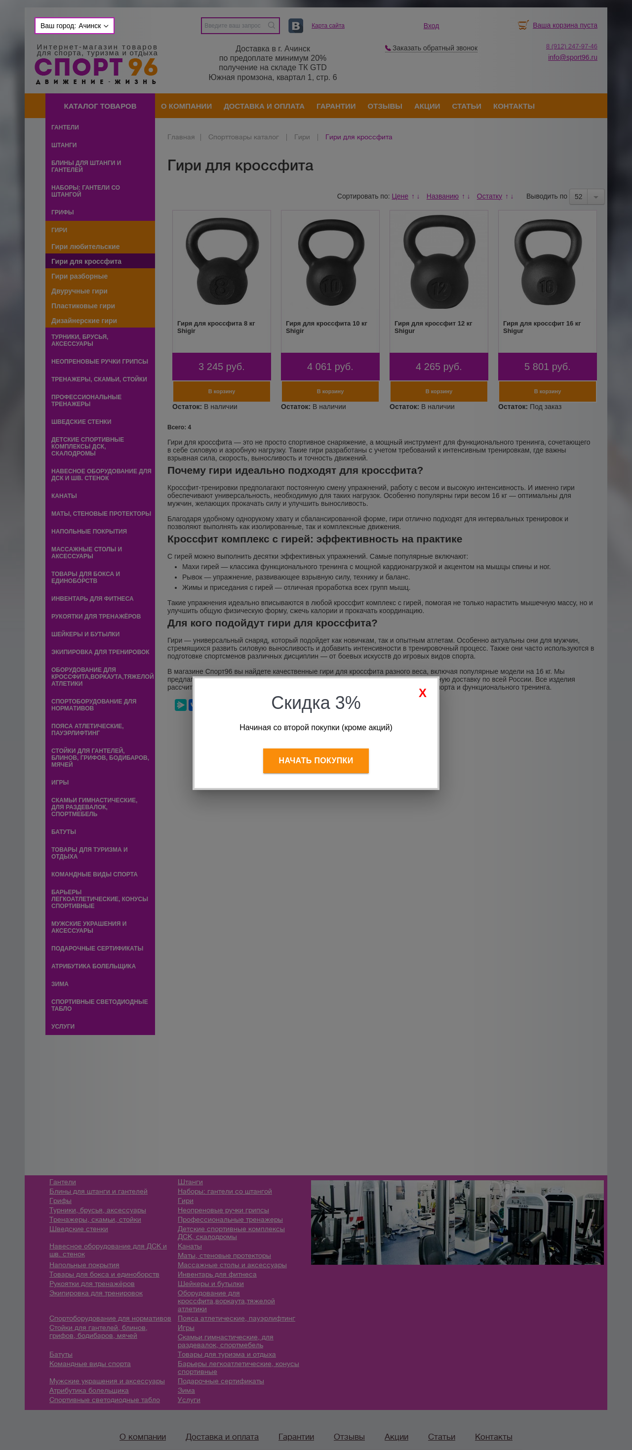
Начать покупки (316, 760)
